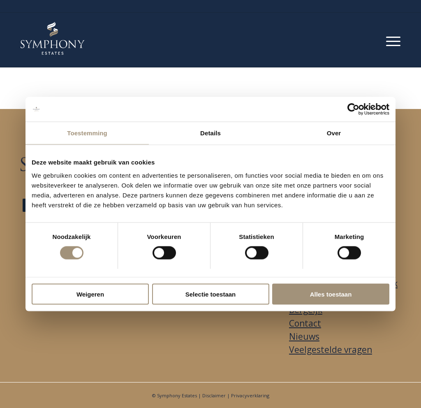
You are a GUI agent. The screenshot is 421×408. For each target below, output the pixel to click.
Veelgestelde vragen (330, 349)
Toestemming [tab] (87, 133)
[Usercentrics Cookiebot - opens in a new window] (353, 109)
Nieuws (304, 336)
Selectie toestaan (210, 293)
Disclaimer (214, 395)
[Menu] (393, 40)
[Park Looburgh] (53, 38)
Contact (305, 323)
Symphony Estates (177, 395)
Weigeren (90, 293)
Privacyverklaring (250, 395)
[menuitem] (393, 40)
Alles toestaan (331, 293)
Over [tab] (334, 133)
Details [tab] (210, 133)
